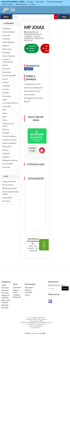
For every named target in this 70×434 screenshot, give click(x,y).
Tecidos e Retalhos (9, 32)
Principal (30, 2)
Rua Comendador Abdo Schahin (10, 193)
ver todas (6, 167)
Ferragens (6, 93)
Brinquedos (6, 52)
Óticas (5, 120)
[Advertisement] (59, 53)
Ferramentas (7, 96)
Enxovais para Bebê (9, 75)
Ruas (64, 17)
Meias (5, 110)
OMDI (41, 321)
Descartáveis (7, 72)
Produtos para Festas (10, 140)
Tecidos (4, 285)
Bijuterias (6, 46)
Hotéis (5, 99)
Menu (6, 17)
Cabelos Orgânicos (9, 56)
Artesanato (6, 39)
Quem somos (39, 2)
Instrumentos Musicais (10, 103)
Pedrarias (6, 129)
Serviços (5, 150)
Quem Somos (29, 287)
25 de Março (17, 287)
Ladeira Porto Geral (9, 181)
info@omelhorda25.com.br (38, 317)
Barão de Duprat (16, 291)
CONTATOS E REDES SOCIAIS (31, 48)
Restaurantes (7, 146)
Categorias (9, 23)
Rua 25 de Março (8, 185)
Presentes (6, 133)
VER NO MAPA (46, 48)
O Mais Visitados (7, 4)
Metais (5, 113)
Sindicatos (6, 157)
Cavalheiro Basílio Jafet (17, 296)
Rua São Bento (7, 198)
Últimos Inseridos (21, 4)
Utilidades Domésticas (10, 160)
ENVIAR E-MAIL (32, 149)
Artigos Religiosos (9, 42)
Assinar (65, 288)
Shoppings (6, 153)
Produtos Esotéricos (9, 136)
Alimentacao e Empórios (5, 297)
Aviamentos (6, 28)
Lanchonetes (7, 106)
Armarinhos (7, 35)
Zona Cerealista (8, 164)
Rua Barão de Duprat (10, 188)
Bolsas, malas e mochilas (6, 301)
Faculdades (6, 86)
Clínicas (5, 65)
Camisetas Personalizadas (8, 60)
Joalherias (28, 68)
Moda (4, 117)
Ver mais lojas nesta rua (44, 245)
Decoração (6, 68)
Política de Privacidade (54, 2)
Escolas (5, 79)
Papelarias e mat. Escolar (8, 125)
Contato (32, 4)
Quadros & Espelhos (9, 143)
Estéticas (6, 82)
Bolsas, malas (7, 49)
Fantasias (6, 89)
